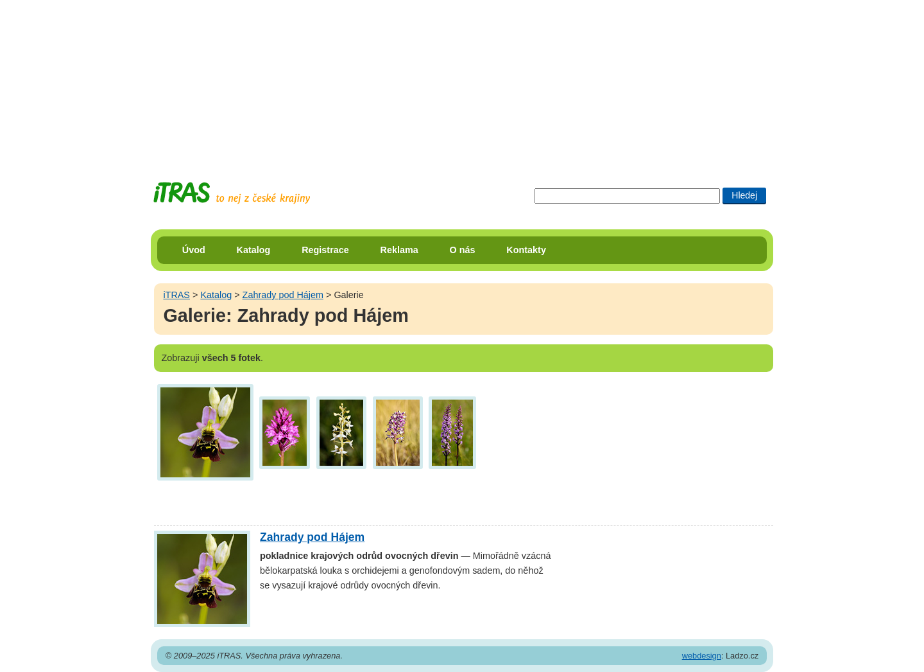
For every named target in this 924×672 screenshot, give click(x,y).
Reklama (399, 250)
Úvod (193, 250)
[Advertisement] (462, 80)
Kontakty (526, 250)
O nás (462, 250)
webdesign (701, 655)
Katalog (254, 250)
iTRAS (176, 295)
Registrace (325, 250)
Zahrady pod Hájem (283, 295)
